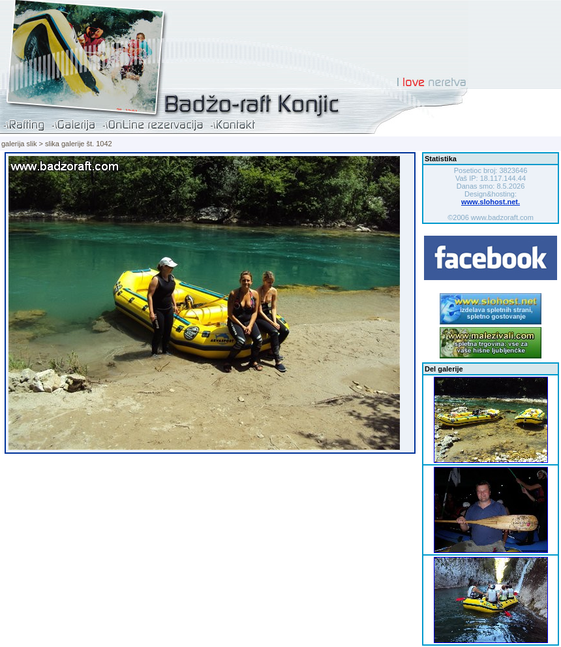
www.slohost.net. (490, 202)
